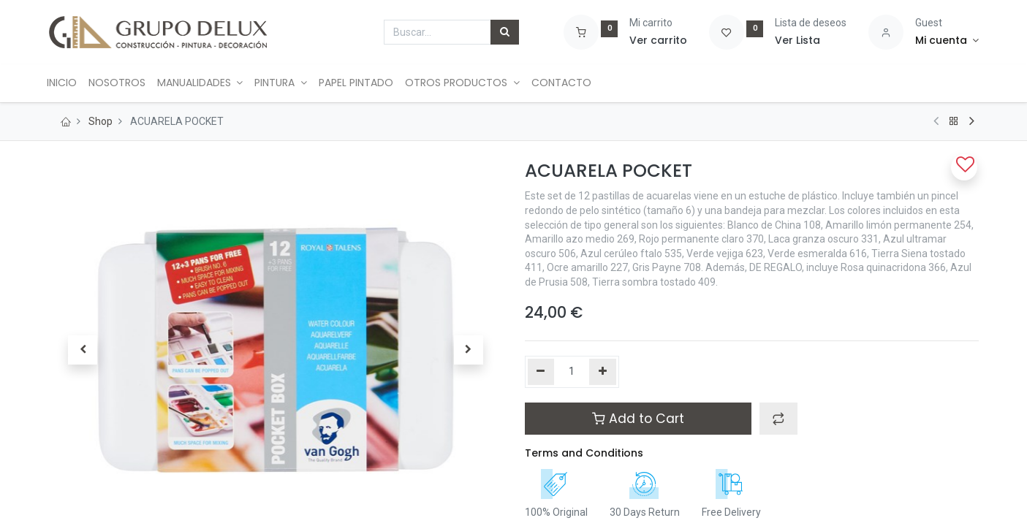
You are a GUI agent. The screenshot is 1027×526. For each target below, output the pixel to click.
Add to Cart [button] (638, 418)
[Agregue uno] (602, 372)
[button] (83, 350)
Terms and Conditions (584, 453)
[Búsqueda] (504, 32)
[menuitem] (70, 83)
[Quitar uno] (541, 372)
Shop (100, 121)
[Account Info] (947, 41)
